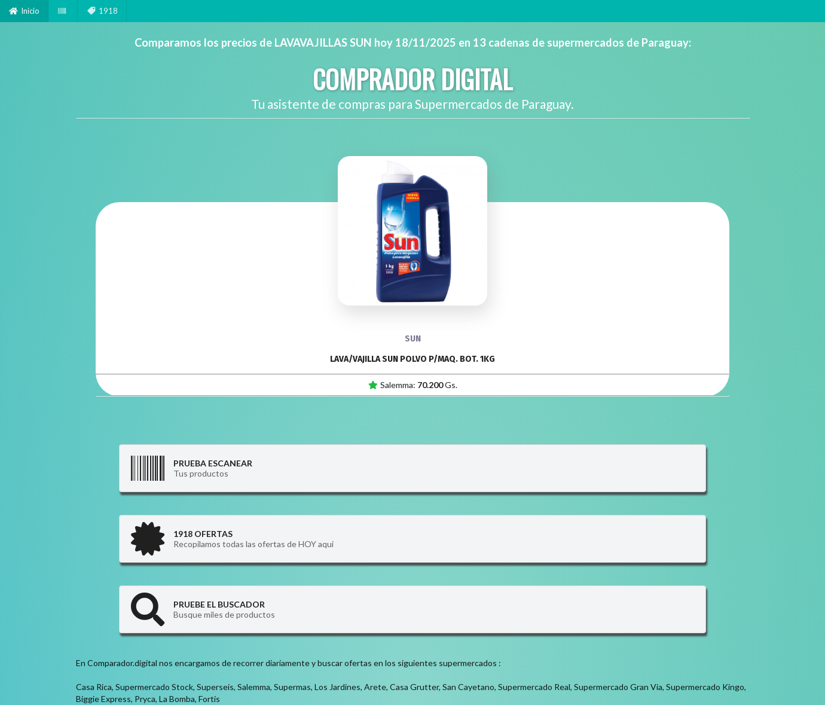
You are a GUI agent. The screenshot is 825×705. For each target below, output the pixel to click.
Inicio (24, 11)
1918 (102, 11)
